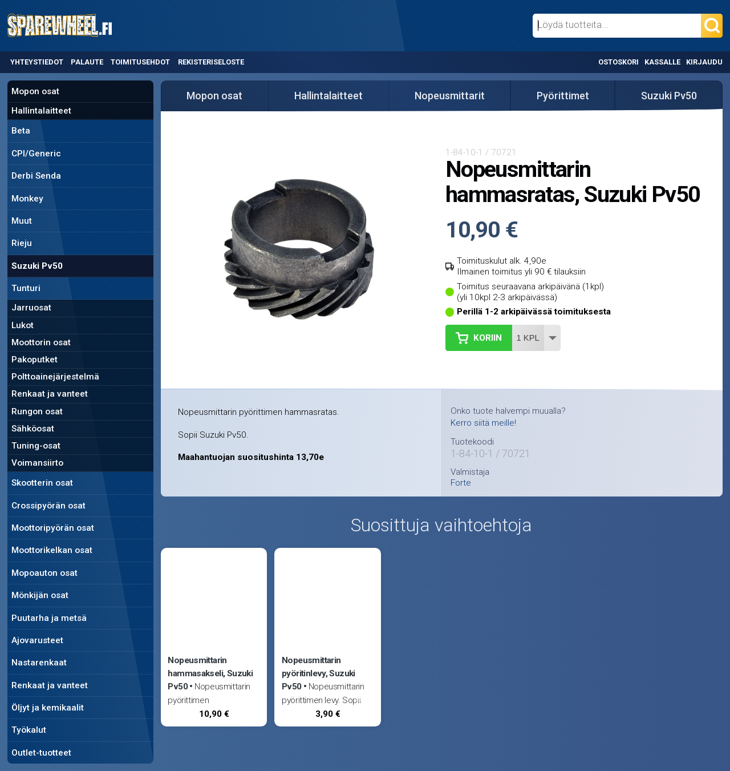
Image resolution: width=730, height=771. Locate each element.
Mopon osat (35, 91)
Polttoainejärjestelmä (55, 377)
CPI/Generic (36, 153)
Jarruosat (31, 307)
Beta (20, 131)
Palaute (87, 62)
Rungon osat (37, 411)
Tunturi (25, 288)
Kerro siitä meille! (483, 423)
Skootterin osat (42, 483)
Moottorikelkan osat (51, 550)
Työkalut (28, 730)
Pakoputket (34, 359)
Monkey (27, 198)
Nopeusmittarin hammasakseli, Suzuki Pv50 (210, 673)
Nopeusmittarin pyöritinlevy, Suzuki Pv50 (318, 673)
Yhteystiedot (36, 62)
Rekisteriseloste (211, 62)
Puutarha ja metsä (49, 618)
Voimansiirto (37, 463)
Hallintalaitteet (41, 111)
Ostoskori (618, 62)
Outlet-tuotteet (41, 753)
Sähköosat (32, 428)
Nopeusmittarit (450, 96)
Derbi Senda (36, 176)
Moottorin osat (41, 342)
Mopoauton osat (44, 573)
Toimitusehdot (140, 62)
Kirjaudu (704, 62)
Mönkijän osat (39, 595)
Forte (461, 483)
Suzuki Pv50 (37, 266)
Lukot (22, 325)
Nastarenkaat (39, 662)
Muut (21, 221)
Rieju (21, 243)
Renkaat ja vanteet (49, 394)
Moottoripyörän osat (52, 528)
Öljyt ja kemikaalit (47, 708)
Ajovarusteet (37, 640)
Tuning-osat (35, 446)
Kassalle (662, 62)
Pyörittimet (563, 96)
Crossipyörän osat (48, 505)
